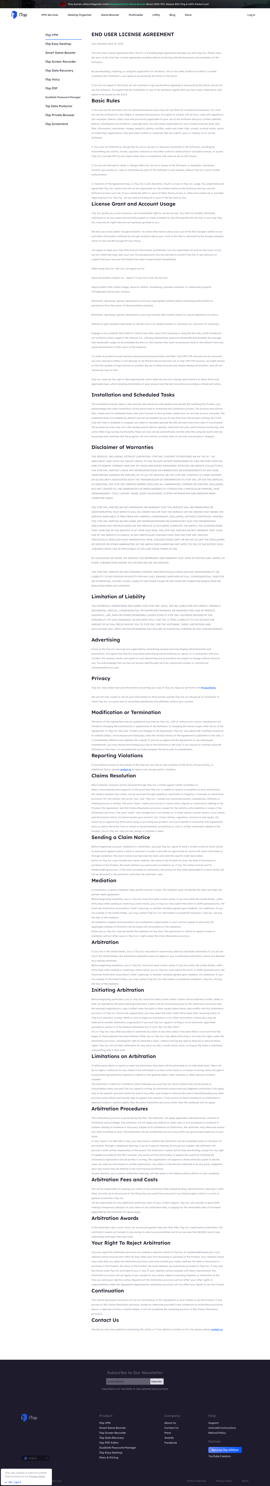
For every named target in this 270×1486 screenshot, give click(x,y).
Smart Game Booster (60, 53)
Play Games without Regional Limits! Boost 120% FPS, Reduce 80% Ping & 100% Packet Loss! (135, 4)
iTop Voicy (52, 79)
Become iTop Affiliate (225, 1450)
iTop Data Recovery (59, 70)
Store (188, 14)
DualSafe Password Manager (63, 97)
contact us (125, 769)
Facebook (170, 1442)
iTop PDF (51, 88)
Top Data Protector (58, 106)
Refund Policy (217, 1432)
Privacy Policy (224, 1480)
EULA (245, 1480)
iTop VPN (51, 35)
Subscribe (156, 1381)
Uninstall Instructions (222, 1427)
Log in (251, 14)
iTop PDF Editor (109, 1442)
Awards (169, 1437)
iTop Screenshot (56, 124)
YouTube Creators (219, 1456)
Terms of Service (196, 1480)
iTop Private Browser (60, 115)
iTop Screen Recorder (60, 61)
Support (213, 1423)
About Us (170, 1423)
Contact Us (171, 1427)
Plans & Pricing (108, 1457)
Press (167, 1432)
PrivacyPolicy (208, 687)
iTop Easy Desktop (58, 44)
